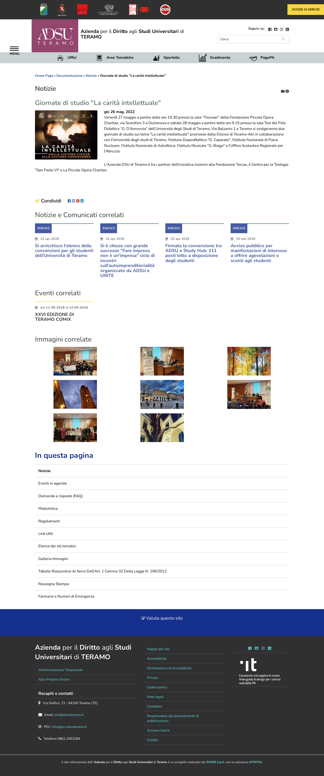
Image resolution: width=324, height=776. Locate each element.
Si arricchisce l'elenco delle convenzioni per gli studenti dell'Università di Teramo (64, 252)
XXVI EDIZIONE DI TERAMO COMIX (54, 318)
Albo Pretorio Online (54, 679)
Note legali (155, 697)
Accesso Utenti (158, 730)
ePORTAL (255, 762)
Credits (152, 740)
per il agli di (132, 34)
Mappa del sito (158, 649)
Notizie (91, 75)
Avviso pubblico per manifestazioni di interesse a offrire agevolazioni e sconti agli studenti (259, 254)
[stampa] (287, 90)
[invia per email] (283, 90)
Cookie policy (157, 687)
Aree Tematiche (120, 57)
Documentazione (69, 75)
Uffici (72, 57)
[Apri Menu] (14, 49)
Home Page (44, 75)
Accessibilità (156, 658)
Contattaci (154, 706)
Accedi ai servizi (306, 9)
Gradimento (220, 57)
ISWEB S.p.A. (215, 762)
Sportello (172, 57)
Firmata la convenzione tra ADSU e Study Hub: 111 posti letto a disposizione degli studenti (193, 254)
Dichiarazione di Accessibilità (169, 668)
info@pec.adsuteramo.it (69, 727)
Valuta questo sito (164, 618)
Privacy (152, 677)
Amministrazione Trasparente (60, 670)
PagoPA (267, 57)
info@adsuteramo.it (68, 715)
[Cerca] (248, 39)
